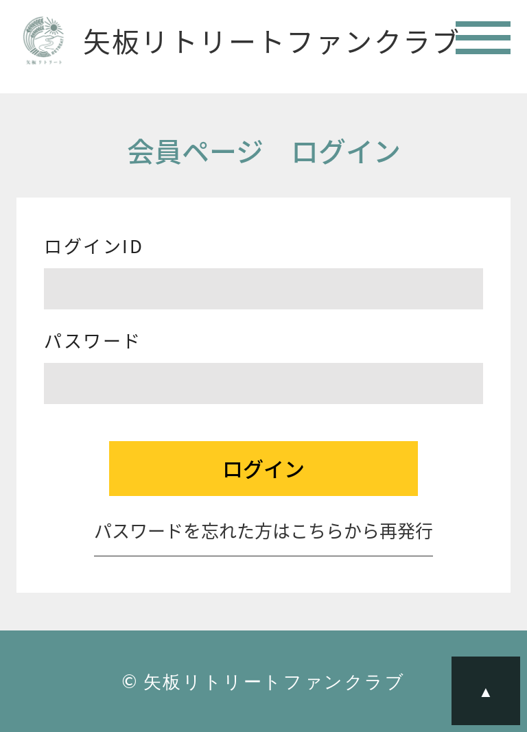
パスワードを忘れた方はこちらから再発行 (263, 532)
